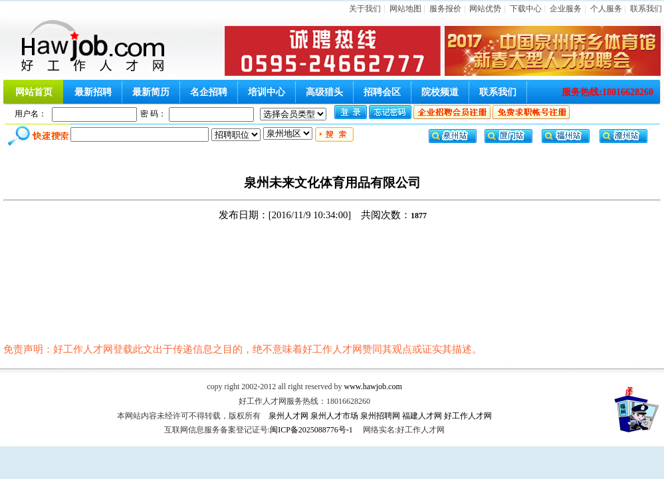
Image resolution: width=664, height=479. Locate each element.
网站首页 (34, 92)
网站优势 (485, 8)
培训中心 (266, 92)
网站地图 (405, 8)
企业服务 (566, 8)
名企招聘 (208, 92)
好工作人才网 (468, 415)
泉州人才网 (288, 415)
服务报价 (445, 8)
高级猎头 (324, 92)
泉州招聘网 (380, 415)
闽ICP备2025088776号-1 (311, 429)
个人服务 (606, 8)
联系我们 (646, 8)
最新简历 (150, 92)
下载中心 (526, 8)
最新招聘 (93, 92)
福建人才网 (422, 415)
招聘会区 (382, 92)
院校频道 (440, 92)
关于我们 (365, 8)
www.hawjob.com (373, 386)
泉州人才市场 (334, 415)
